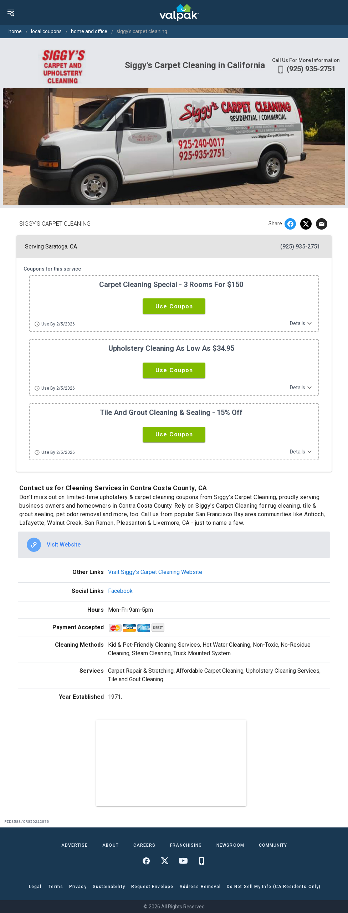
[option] (174, 544)
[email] (321, 224)
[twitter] (306, 224)
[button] (174, 306)
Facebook (120, 591)
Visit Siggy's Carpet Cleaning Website (155, 572)
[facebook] (290, 224)
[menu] (11, 12)
